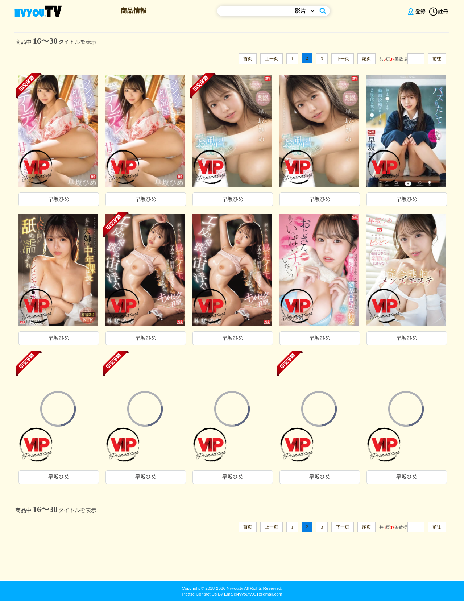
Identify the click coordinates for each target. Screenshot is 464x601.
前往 (436, 58)
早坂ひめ (59, 199)
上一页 (271, 58)
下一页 (342, 58)
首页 (247, 58)
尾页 (366, 58)
